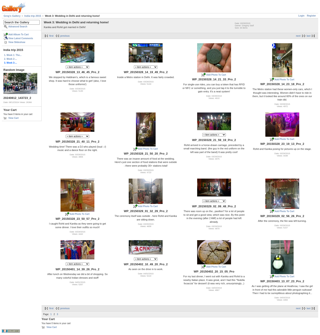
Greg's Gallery (12, 15)
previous (65, 36)
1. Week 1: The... (13, 55)
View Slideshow (16, 42)
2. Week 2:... (10, 59)
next (298, 36)
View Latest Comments (20, 38)
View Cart (13, 118)
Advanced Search (17, 26)
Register (311, 15)
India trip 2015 (32, 15)
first (51, 36)
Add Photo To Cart (216, 75)
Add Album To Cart (18, 34)
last (309, 36)
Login (301, 15)
